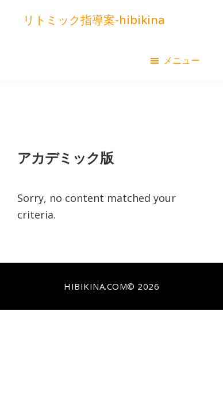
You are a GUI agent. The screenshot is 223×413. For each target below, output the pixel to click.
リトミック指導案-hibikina (94, 20)
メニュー (181, 60)
